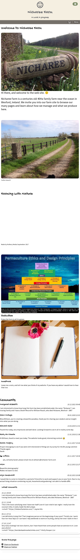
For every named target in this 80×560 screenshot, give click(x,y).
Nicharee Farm (40, 12)
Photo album (7, 315)
